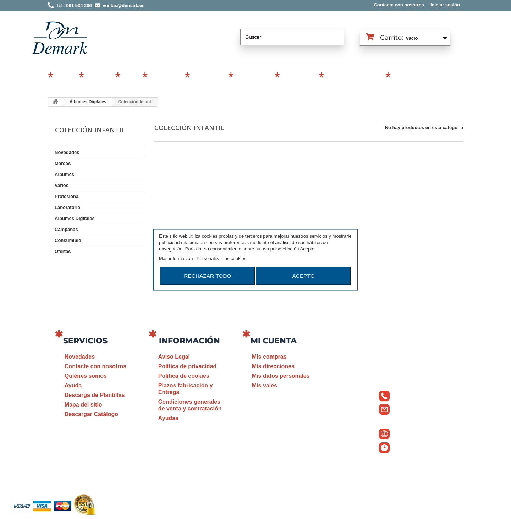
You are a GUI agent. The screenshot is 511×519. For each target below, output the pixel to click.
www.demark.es (415, 433)
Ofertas (63, 251)
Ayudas (168, 418)
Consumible (252, 78)
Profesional (208, 78)
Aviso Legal (174, 357)
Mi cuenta (274, 341)
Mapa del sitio (83, 405)
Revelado (406, 78)
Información (189, 341)
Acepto (303, 275)
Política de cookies (183, 376)
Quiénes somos (86, 376)
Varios (130, 78)
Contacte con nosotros (399, 4)
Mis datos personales (281, 376)
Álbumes (98, 78)
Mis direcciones (273, 366)
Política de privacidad (187, 366)
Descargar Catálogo (91, 414)
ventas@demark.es (406, 419)
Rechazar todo (207, 275)
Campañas (165, 78)
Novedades (67, 152)
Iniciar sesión (445, 4)
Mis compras (269, 357)
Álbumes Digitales (353, 78)
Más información (176, 258)
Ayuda (73, 385)
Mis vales (264, 385)
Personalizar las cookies (221, 258)
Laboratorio (298, 78)
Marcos (65, 78)
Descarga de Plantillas (95, 395)
